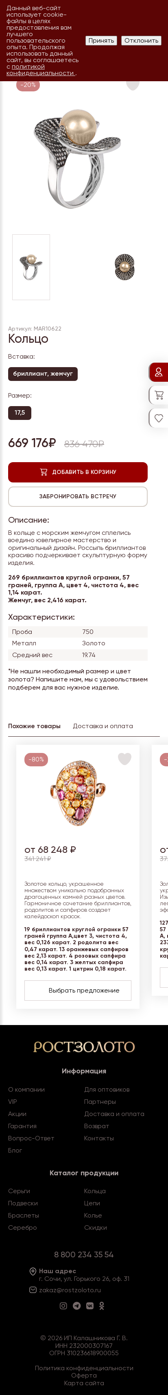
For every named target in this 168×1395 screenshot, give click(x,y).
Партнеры (100, 1101)
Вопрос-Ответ (31, 1138)
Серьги (19, 1191)
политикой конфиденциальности (41, 70)
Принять (101, 40)
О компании (26, 1089)
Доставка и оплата (114, 1114)
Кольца (95, 1191)
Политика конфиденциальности (84, 1368)
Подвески (23, 1203)
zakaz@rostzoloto (66, 1290)
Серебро (22, 1227)
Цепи (92, 1203)
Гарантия (22, 1126)
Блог (15, 1150)
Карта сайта (84, 1383)
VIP (12, 1101)
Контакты (99, 1138)
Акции (17, 1114)
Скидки (95, 1227)
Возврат (96, 1126)
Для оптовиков (106, 1089)
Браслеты (23, 1215)
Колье (93, 1215)
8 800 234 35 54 (84, 1254)
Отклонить (141, 40)
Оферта (84, 1375)
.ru (97, 1290)
